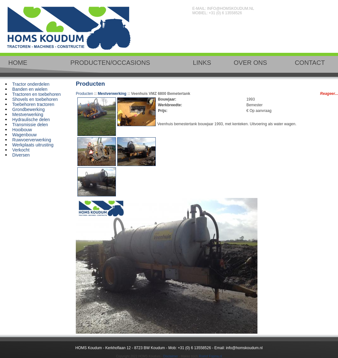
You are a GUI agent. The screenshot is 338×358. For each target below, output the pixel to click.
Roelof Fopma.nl (210, 356)
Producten (84, 93)
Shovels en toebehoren (35, 99)
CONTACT (310, 62)
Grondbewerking (28, 109)
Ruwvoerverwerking (31, 139)
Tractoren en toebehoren (36, 94)
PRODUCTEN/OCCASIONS (110, 62)
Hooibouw (22, 129)
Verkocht (20, 149)
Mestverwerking (27, 114)
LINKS (202, 62)
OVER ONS (250, 62)
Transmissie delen (30, 124)
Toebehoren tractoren (33, 104)
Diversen (21, 154)
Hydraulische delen (31, 119)
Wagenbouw (24, 134)
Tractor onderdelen (31, 84)
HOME (17, 62)
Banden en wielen (29, 89)
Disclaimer (170, 356)
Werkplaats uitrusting (32, 144)
